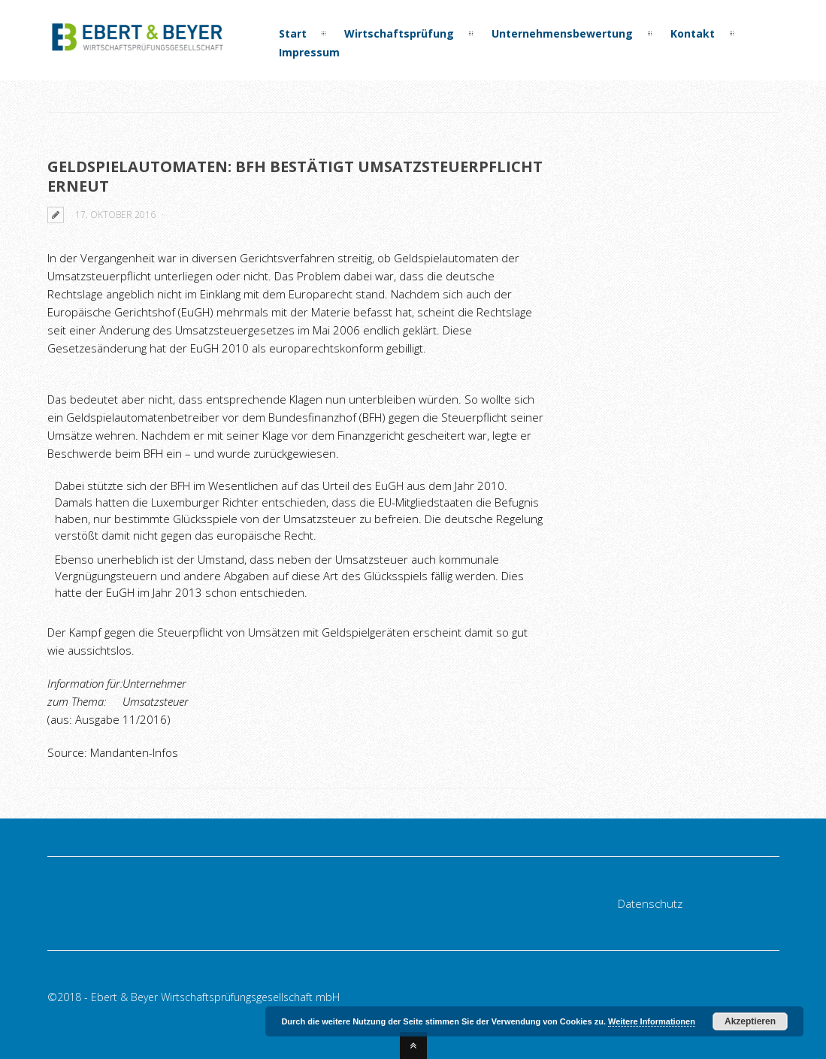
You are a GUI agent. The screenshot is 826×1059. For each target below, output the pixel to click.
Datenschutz (650, 903)
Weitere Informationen (651, 1021)
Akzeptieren (750, 1021)
